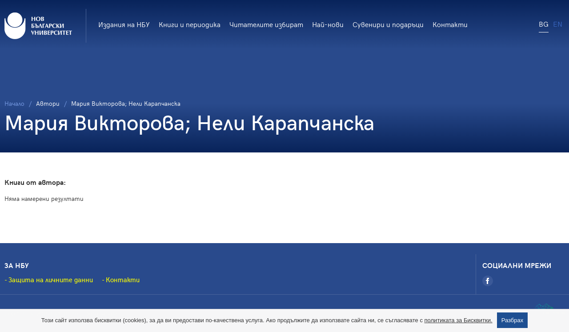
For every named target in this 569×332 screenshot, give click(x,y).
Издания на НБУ (124, 24)
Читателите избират (266, 24)
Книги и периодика (189, 24)
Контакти (450, 24)
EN (557, 23)
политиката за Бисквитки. (459, 320)
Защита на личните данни (50, 279)
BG (544, 23)
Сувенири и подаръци (388, 24)
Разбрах (512, 320)
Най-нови (328, 24)
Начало (14, 103)
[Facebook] (487, 281)
